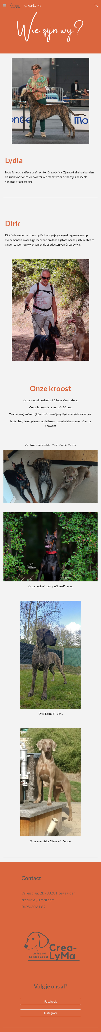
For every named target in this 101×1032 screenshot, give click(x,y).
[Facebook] (50, 1001)
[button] (4, 5)
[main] (50, 160)
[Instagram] (50, 1013)
